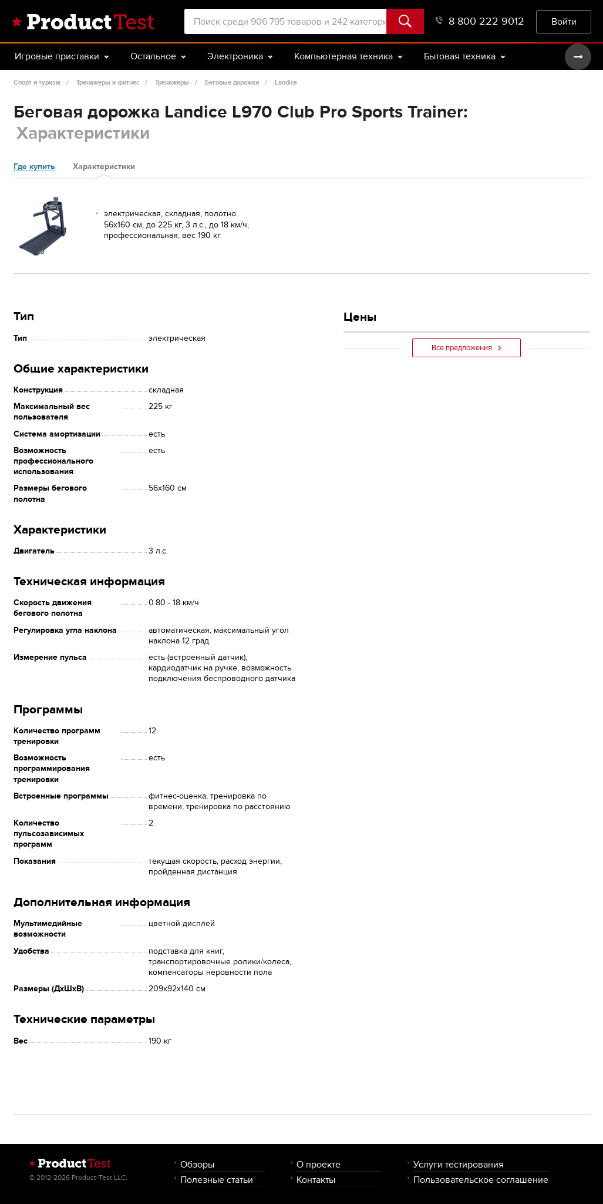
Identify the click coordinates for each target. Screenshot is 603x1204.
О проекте (319, 1164)
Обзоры (197, 1164)
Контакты (316, 1179)
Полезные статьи (216, 1179)
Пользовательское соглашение (480, 1179)
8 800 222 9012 (480, 21)
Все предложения (466, 348)
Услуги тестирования (458, 1164)
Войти (564, 21)
